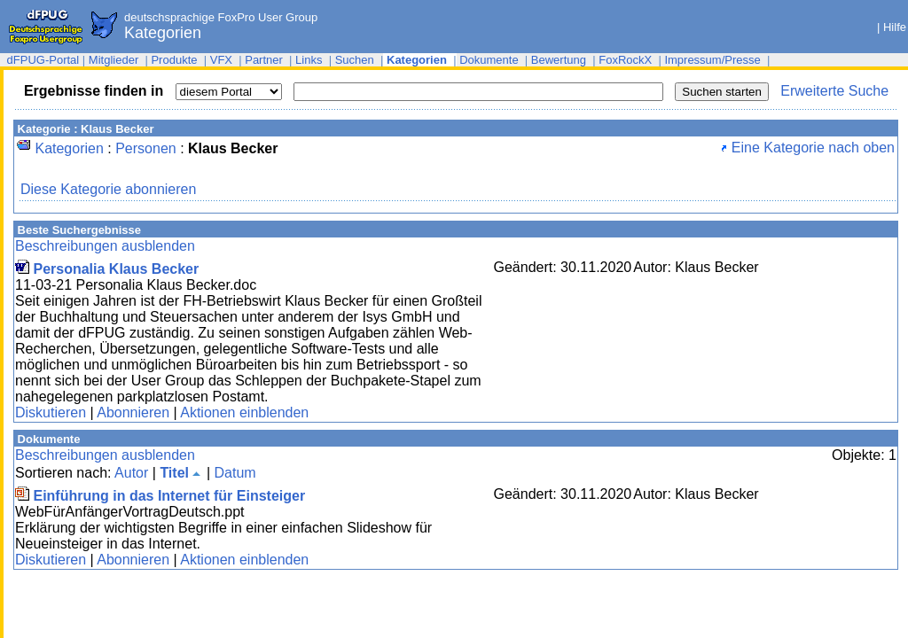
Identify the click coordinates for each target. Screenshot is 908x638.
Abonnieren (133, 412)
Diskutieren (50, 412)
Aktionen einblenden (244, 412)
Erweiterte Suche (834, 90)
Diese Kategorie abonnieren (108, 189)
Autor (131, 472)
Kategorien (69, 148)
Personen (145, 148)
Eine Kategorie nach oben (808, 147)
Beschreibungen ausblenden (105, 245)
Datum (234, 472)
